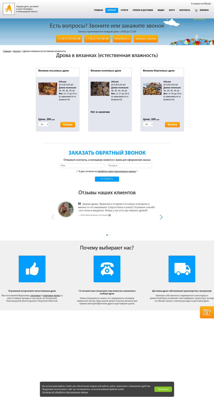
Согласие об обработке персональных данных (65, 392)
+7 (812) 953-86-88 (97, 38)
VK (109, 215)
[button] (161, 217)
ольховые (35, 295)
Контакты (184, 10)
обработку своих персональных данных (116, 171)
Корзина (204, 10)
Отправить (107, 179)
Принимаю (163, 389)
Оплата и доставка (143, 10)
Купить (68, 125)
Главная (98, 10)
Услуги (124, 10)
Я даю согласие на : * (108, 171)
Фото (172, 10)
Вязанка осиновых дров (106, 70)
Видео (161, 10)
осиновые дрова (51, 295)
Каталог (111, 10)
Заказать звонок (145, 38)
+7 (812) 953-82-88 (69, 38)
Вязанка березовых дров (158, 70)
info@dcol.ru (122, 38)
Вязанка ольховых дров (53, 70)
